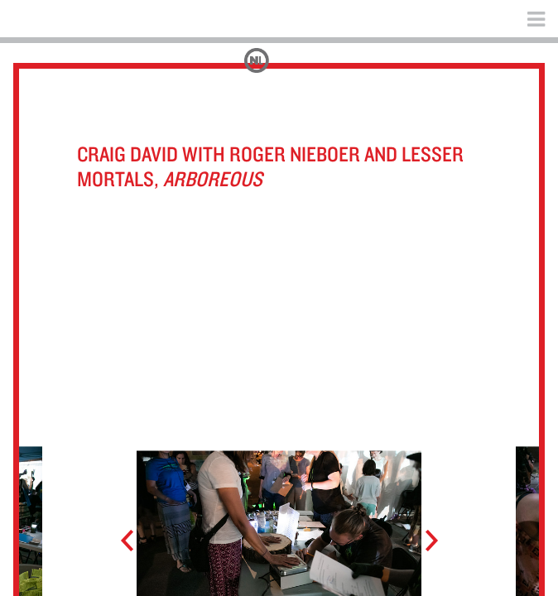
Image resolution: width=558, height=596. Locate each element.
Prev (134, 541)
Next (423, 541)
